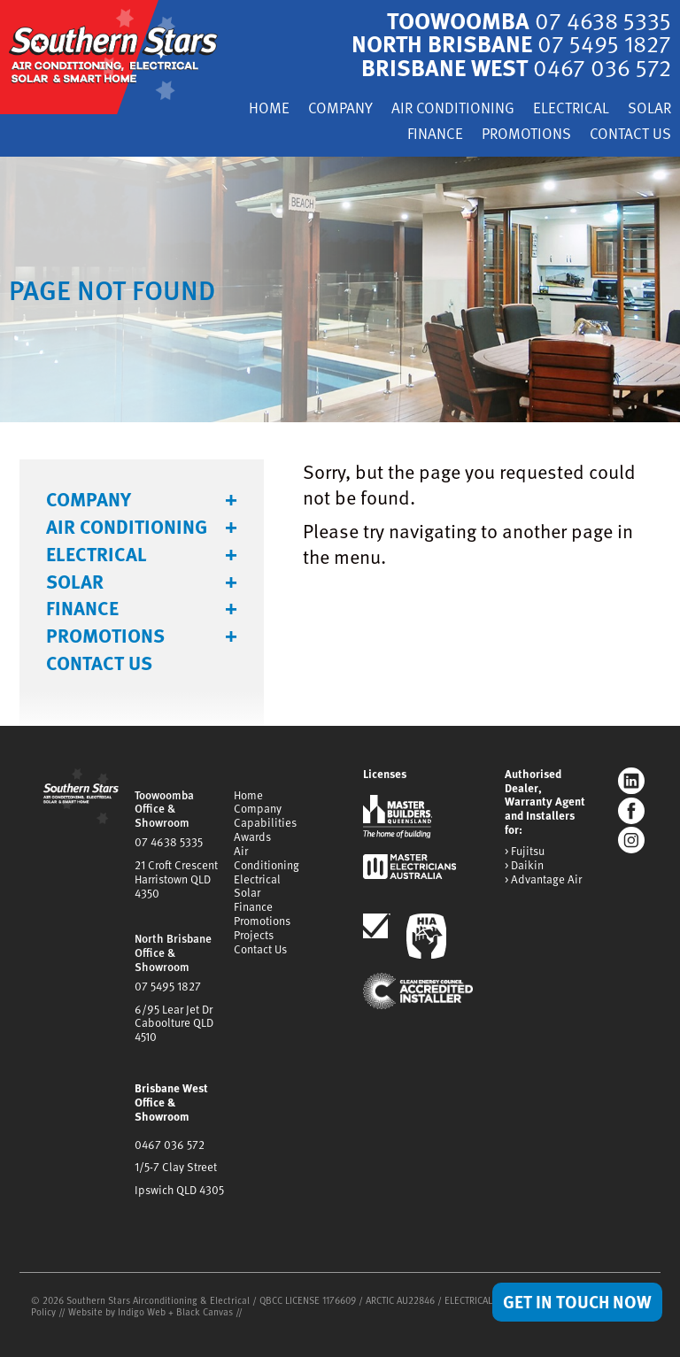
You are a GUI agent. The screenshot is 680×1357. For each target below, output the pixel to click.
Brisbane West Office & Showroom (171, 1102)
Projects (254, 935)
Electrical (571, 109)
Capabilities (265, 822)
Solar (649, 109)
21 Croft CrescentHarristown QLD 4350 (176, 879)
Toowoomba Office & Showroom (164, 809)
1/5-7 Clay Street (176, 1167)
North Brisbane (511, 43)
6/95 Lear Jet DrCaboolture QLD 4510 (174, 1023)
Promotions (526, 135)
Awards (252, 836)
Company (340, 109)
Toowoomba (529, 20)
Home (269, 109)
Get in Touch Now (577, 1301)
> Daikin (524, 866)
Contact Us (630, 135)
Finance (435, 135)
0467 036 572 (170, 1144)
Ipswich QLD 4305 (179, 1190)
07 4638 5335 (169, 842)
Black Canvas (204, 1311)
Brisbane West (516, 67)
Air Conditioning (452, 109)
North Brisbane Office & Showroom (173, 952)
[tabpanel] (340, 289)
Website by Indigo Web (118, 1311)
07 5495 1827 (168, 986)
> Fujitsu (525, 851)
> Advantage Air (543, 880)
